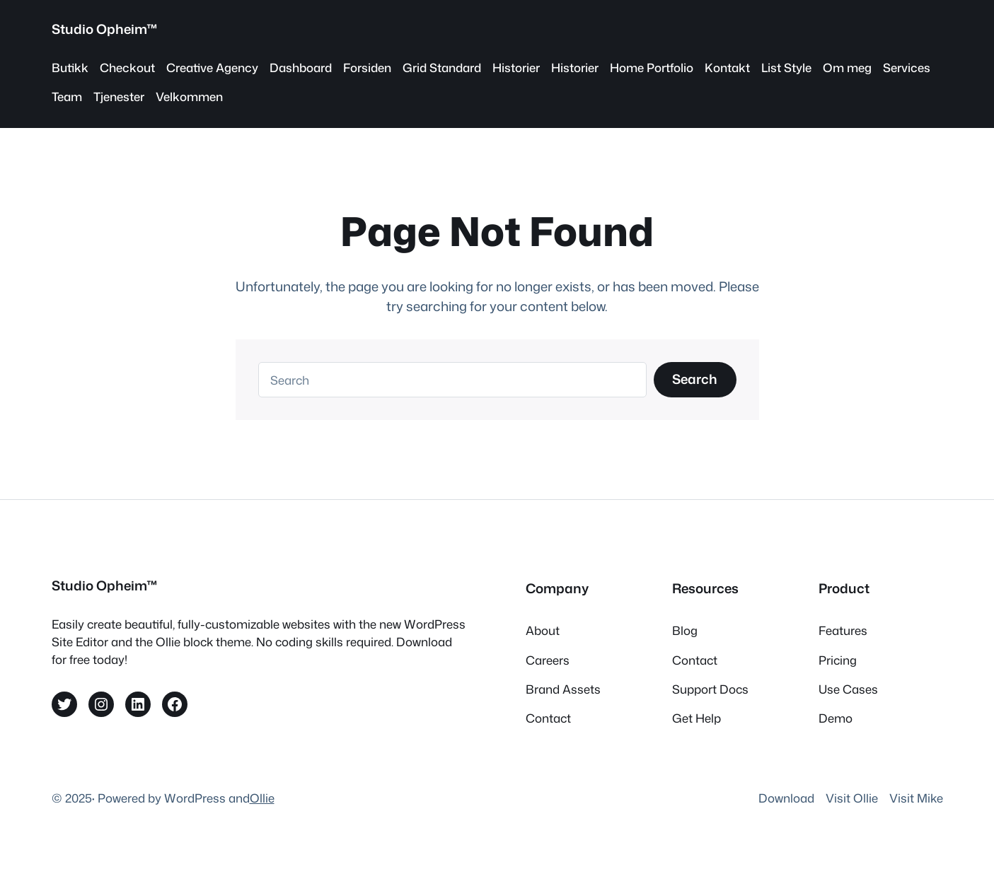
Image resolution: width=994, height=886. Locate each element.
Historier (516, 67)
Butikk (70, 67)
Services (906, 67)
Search (694, 379)
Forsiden (367, 67)
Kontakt (727, 67)
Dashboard (301, 67)
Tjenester (118, 96)
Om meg (847, 67)
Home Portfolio (651, 67)
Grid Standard (442, 67)
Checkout (127, 67)
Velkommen (189, 96)
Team (67, 96)
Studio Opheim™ (105, 29)
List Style (786, 67)
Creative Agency (212, 67)
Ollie (262, 798)
